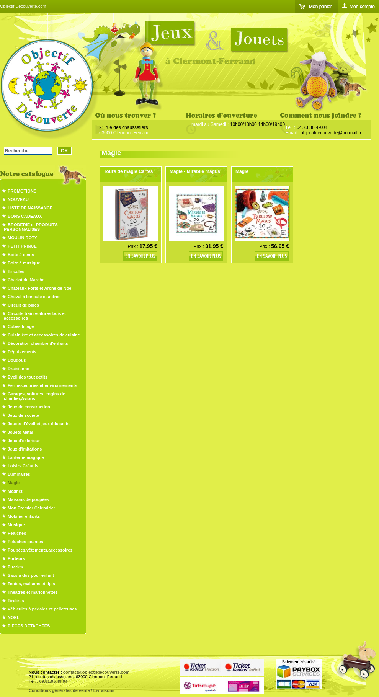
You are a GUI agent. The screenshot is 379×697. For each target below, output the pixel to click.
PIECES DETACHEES (29, 626)
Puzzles (15, 567)
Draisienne (18, 368)
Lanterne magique (26, 457)
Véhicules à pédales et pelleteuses (42, 609)
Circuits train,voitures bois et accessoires (35, 315)
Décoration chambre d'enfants (38, 343)
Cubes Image (21, 326)
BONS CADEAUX (25, 216)
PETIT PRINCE (22, 246)
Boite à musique (24, 263)
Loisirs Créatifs (23, 466)
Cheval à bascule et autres (34, 296)
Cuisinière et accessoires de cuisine (44, 335)
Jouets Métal (20, 432)
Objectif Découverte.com (23, 6)
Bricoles (16, 271)
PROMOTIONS (22, 191)
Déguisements (22, 351)
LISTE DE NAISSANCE (30, 208)
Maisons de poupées (28, 499)
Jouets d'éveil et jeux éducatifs (39, 423)
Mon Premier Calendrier (31, 508)
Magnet (15, 491)
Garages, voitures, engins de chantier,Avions (34, 396)
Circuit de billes (23, 305)
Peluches (17, 533)
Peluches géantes (25, 541)
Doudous (17, 360)
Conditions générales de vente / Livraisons (71, 690)
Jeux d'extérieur (24, 440)
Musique (16, 524)
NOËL (14, 617)
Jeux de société (23, 415)
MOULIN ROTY (22, 237)
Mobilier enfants (24, 516)
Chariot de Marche (26, 279)
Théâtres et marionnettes (33, 592)
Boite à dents (21, 254)
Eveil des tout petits (27, 377)
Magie (14, 482)
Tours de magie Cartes (128, 171)
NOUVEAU (18, 199)
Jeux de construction (29, 407)
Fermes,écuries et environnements (42, 385)
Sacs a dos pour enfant (31, 575)
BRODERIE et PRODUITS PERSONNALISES (31, 227)
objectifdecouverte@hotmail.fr (331, 132)
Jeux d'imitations (25, 449)
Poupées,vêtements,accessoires (40, 550)
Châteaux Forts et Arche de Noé (39, 288)
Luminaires (19, 474)
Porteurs (16, 558)
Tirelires (16, 600)
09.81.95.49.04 (53, 681)
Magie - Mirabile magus (195, 171)
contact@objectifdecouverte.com (96, 672)
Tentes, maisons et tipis (31, 583)
